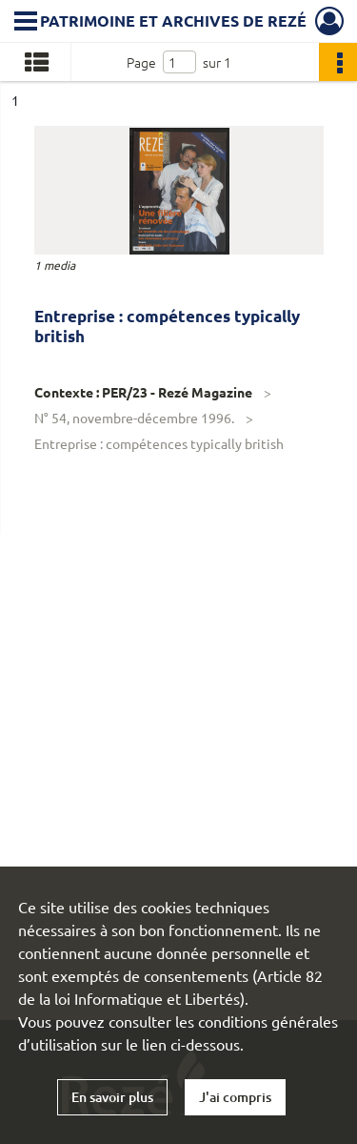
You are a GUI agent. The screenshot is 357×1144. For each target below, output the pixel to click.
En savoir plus (112, 1097)
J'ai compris (235, 1097)
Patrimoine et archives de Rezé (173, 20)
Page (141, 62)
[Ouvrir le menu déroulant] (25, 22)
